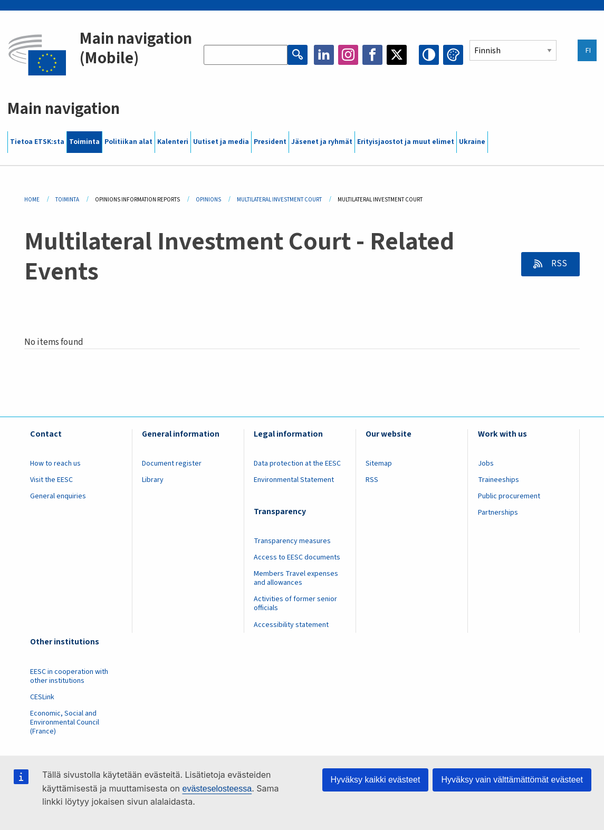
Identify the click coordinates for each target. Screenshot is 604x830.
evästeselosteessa (217, 788)
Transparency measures (292, 541)
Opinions (208, 200)
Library (153, 480)
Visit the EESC (51, 480)
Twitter (397, 55)
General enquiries (58, 496)
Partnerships (498, 512)
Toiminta (84, 142)
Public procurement (509, 496)
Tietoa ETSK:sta (37, 142)
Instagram (348, 55)
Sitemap (379, 463)
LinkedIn (324, 55)
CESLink (42, 697)
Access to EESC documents (297, 557)
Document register (172, 463)
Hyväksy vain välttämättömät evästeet (512, 779)
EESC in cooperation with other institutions (69, 676)
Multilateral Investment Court (279, 200)
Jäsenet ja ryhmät (321, 142)
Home (32, 200)
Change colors (453, 55)
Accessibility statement (291, 625)
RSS (558, 263)
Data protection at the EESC (297, 463)
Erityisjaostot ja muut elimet (405, 142)
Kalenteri (172, 142)
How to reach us (55, 463)
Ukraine (472, 142)
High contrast (429, 55)
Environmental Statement (294, 480)
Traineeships (498, 480)
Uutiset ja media (221, 142)
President (270, 142)
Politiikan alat (128, 142)
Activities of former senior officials (295, 603)
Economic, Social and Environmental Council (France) (64, 722)
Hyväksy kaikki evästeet (375, 779)
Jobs (486, 463)
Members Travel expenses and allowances (296, 578)
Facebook (372, 55)
